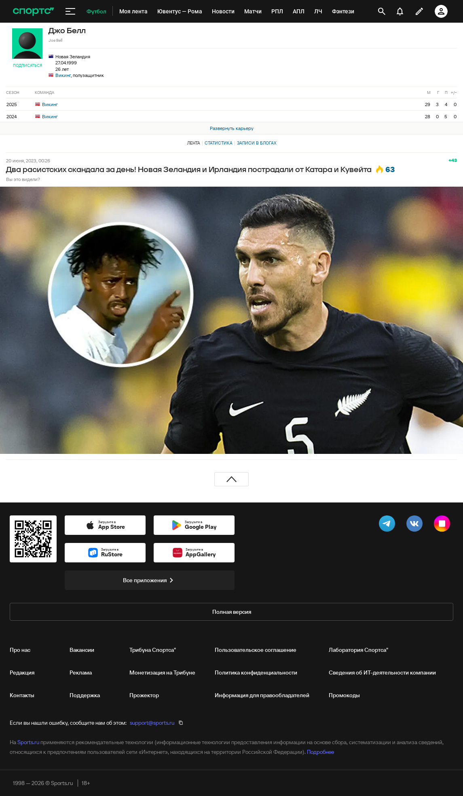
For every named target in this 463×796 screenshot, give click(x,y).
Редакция (22, 672)
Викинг (63, 75)
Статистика (219, 143)
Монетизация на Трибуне (162, 672)
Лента (193, 143)
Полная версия (231, 611)
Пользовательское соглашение (255, 649)
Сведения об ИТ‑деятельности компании (382, 672)
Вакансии (82, 649)
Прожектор (144, 695)
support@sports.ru (152, 722)
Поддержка (85, 695)
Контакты (22, 695)
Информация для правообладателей (262, 695)
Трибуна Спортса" (152, 649)
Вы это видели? (23, 179)
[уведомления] (400, 11)
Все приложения (149, 580)
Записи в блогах (256, 143)
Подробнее (320, 752)
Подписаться (27, 65)
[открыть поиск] (381, 11)
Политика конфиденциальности (256, 672)
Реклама (81, 672)
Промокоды (344, 695)
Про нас (20, 649)
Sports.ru (28, 742)
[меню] (70, 11)
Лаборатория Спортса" (358, 649)
